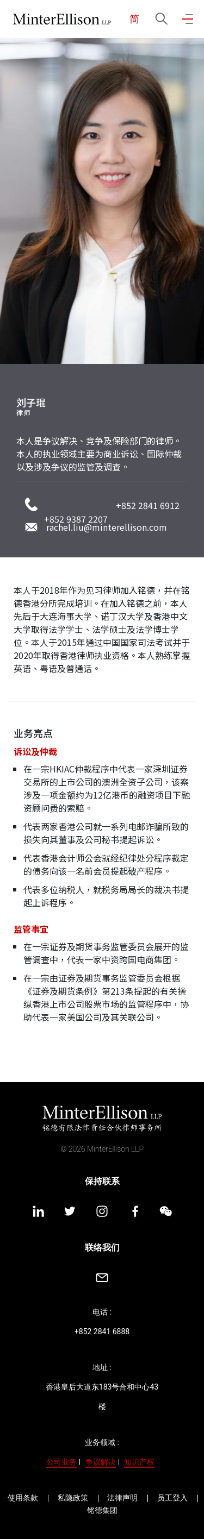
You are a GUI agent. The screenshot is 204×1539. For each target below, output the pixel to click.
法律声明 (122, 1497)
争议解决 (100, 1462)
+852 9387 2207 (76, 518)
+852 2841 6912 (148, 505)
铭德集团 (102, 1510)
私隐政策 (73, 1497)
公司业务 (61, 1462)
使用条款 (23, 1497)
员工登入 (172, 1497)
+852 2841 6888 (102, 1331)
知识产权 (139, 1462)
